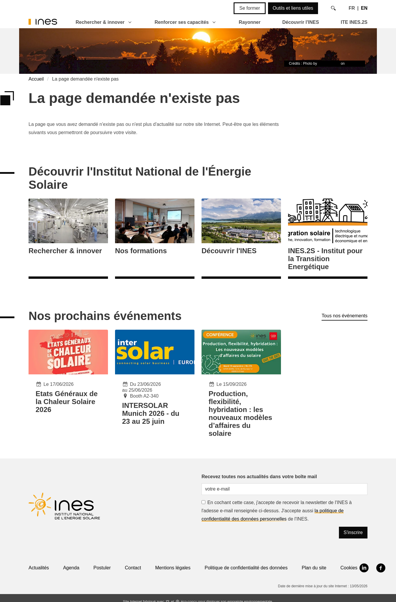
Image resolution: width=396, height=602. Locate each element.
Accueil (36, 78)
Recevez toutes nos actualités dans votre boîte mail (259, 476)
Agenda (71, 567)
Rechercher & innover (100, 22)
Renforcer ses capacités (181, 22)
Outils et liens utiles (293, 8)
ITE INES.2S (354, 22)
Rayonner (250, 22)
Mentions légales (172, 567)
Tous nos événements (344, 315)
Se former (249, 8)
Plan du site (314, 567)
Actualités (39, 567)
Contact (133, 567)
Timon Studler (329, 63)
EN (364, 8)
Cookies (348, 567)
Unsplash (353, 63)
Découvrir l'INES (300, 22)
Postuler (102, 567)
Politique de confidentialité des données (245, 567)
